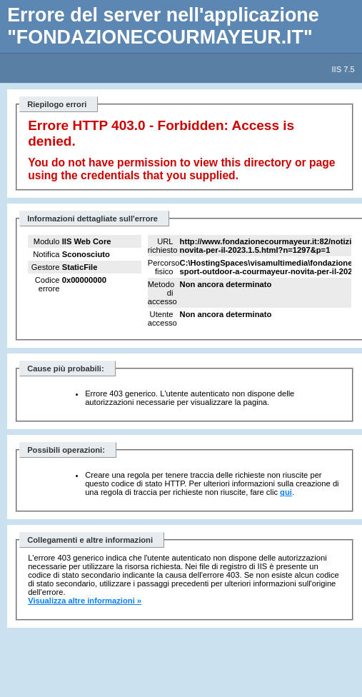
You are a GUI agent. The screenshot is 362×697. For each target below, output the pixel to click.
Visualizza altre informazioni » (84, 600)
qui (286, 492)
